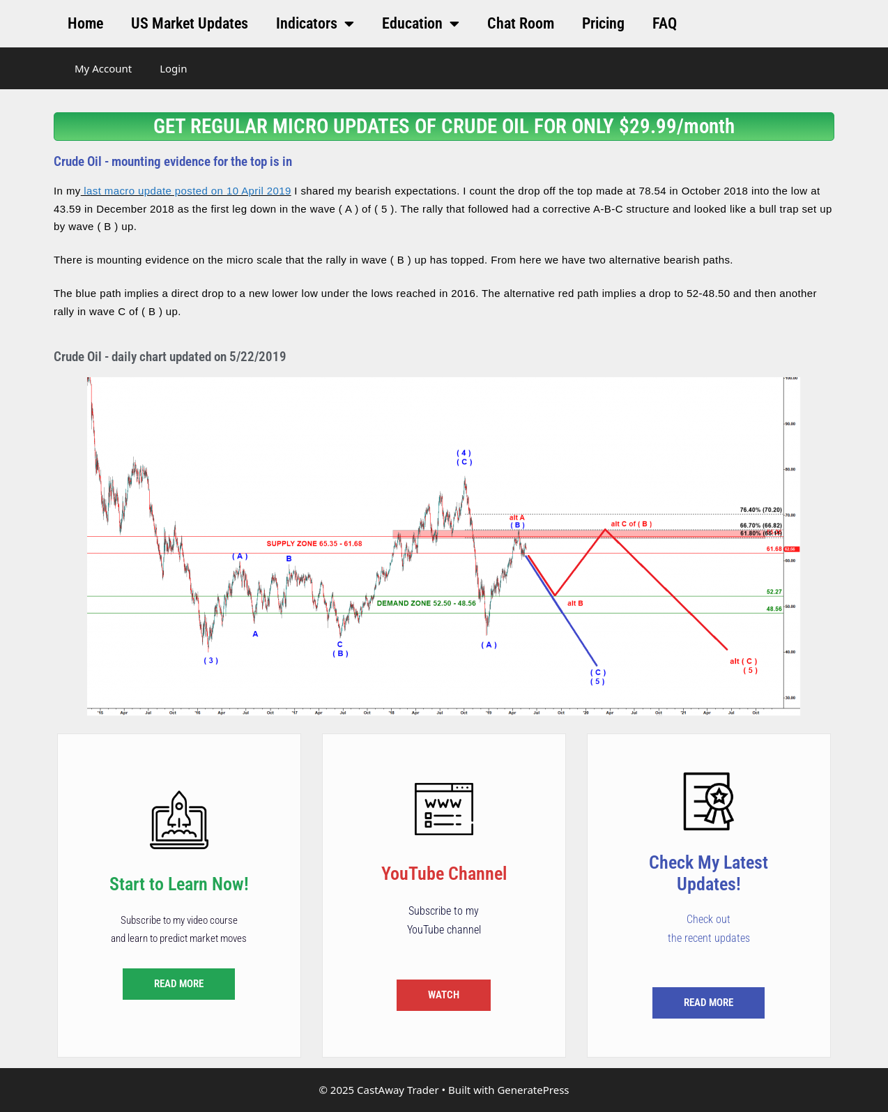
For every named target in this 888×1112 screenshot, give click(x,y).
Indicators (315, 23)
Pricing (603, 23)
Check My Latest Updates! (708, 873)
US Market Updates (189, 23)
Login (173, 68)
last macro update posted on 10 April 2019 (186, 191)
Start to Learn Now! (179, 884)
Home (85, 23)
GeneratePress (533, 1090)
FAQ (664, 23)
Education (420, 23)
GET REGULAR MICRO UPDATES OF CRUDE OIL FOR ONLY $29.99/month (444, 126)
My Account (103, 68)
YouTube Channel (444, 873)
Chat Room (520, 23)
